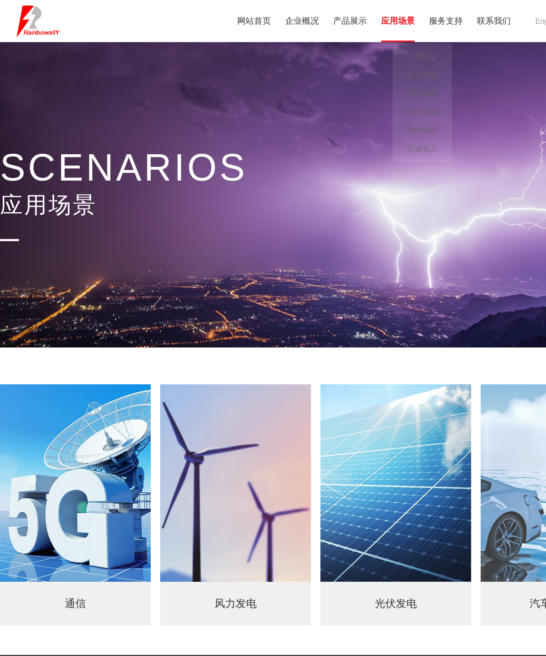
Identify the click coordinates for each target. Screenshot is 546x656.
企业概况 (302, 20)
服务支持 (446, 20)
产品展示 (350, 20)
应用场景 (398, 20)
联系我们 (494, 20)
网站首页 (254, 20)
